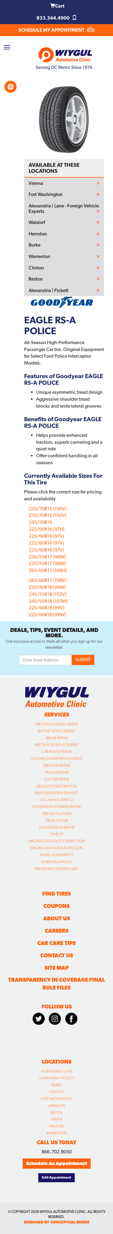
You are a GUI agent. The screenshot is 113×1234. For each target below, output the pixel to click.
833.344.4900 (56, 18)
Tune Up (56, 834)
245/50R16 (40, 522)
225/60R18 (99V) (46, 608)
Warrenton (39, 256)
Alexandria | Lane (56, 1071)
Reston (36, 279)
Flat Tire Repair (56, 779)
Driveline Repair (56, 765)
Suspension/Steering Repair (56, 807)
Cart (57, 6)
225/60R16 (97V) (46, 536)
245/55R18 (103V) (48, 594)
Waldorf (37, 222)
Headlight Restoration (56, 786)
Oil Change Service (56, 800)
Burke (34, 245)
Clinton (36, 268)
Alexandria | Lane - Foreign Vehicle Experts (64, 208)
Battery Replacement (56, 731)
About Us (56, 918)
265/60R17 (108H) (48, 570)
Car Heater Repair (56, 752)
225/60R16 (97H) (46, 529)
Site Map (57, 968)
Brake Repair (56, 738)
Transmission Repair (56, 827)
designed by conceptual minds (56, 1222)
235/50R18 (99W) (47, 587)
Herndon (38, 234)
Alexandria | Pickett (48, 290)
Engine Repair (56, 772)
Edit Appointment (56, 1177)
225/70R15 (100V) (48, 508)
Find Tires (56, 894)
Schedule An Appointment (56, 1163)
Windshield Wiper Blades (56, 869)
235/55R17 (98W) (47, 557)
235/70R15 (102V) (48, 515)
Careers (56, 931)
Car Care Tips (56, 943)
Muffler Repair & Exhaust (56, 793)
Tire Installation (56, 814)
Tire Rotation (56, 821)
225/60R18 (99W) (47, 614)
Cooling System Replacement (56, 759)
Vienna (36, 183)
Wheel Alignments (56, 855)
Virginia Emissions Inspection (56, 848)
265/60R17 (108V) (48, 580)
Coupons (56, 906)
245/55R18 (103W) (48, 601)
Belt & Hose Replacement (56, 745)
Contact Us (56, 955)
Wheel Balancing (56, 862)
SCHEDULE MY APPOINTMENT (56, 30)
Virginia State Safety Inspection (56, 841)
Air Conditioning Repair (57, 724)
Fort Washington (46, 194)
